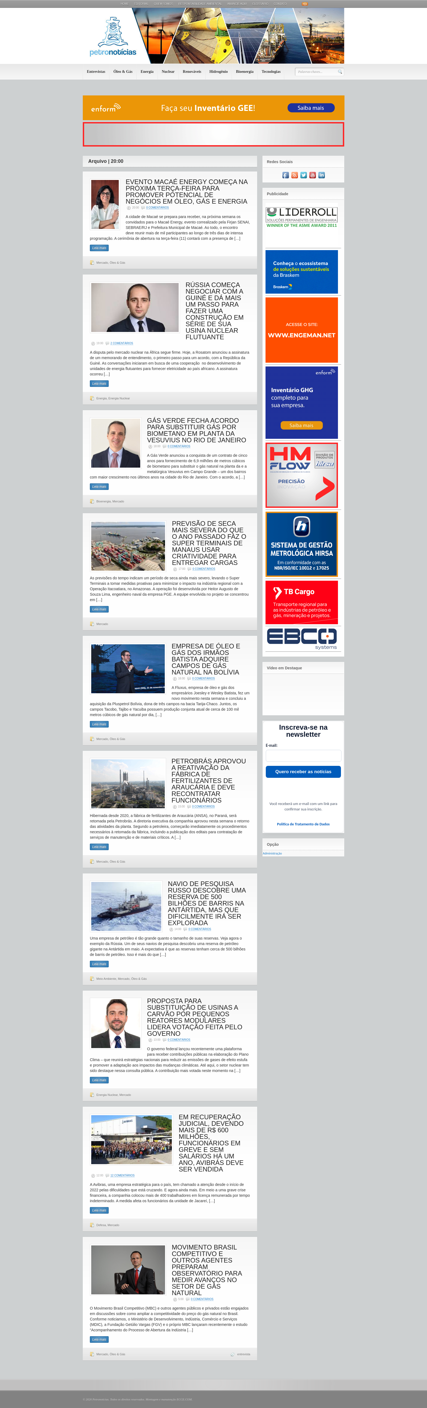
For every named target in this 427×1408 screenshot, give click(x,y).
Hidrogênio (218, 72)
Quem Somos (163, 3)
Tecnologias (271, 72)
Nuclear (168, 72)
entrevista (243, 1354)
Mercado (102, 262)
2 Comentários (122, 343)
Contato (280, 3)
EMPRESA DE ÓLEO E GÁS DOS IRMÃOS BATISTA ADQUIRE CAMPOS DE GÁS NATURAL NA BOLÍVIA (206, 659)
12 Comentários (123, 1175)
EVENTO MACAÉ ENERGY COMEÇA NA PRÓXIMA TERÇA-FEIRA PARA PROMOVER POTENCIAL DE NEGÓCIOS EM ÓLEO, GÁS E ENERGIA (186, 191)
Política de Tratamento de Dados (303, 824)
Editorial (141, 3)
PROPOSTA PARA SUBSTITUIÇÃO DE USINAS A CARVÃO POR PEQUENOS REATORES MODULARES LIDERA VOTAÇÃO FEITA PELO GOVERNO (194, 1017)
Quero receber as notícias (303, 771)
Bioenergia (245, 72)
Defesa (101, 1225)
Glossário (260, 3)
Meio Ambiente (106, 978)
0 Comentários (157, 207)
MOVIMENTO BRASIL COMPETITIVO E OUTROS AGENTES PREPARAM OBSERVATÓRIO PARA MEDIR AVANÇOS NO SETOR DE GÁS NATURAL (207, 1270)
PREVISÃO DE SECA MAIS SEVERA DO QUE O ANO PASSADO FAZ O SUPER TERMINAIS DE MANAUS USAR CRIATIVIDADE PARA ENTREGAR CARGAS (209, 543)
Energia (147, 72)
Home (125, 3)
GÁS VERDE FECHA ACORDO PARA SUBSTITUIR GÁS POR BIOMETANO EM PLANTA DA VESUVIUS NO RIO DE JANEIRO (196, 430)
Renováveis (192, 72)
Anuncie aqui (237, 3)
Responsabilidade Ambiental (200, 3)
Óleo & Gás (122, 72)
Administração (272, 853)
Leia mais (99, 248)
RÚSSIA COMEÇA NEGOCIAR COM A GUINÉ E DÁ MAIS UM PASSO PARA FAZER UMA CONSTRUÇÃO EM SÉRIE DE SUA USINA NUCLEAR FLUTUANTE (214, 311)
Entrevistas (96, 72)
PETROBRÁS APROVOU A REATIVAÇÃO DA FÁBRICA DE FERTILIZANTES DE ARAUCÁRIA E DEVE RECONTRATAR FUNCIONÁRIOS (209, 780)
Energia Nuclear (119, 398)
